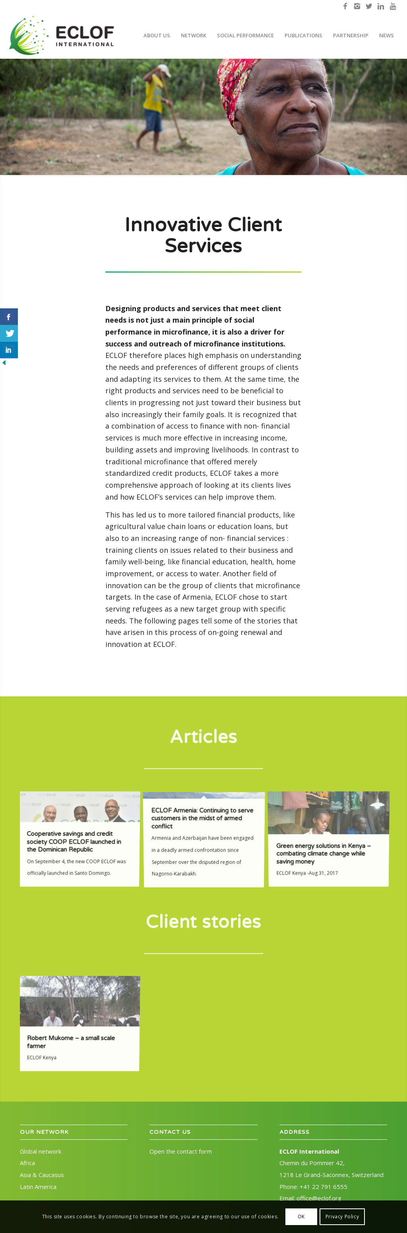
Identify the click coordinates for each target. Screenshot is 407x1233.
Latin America (38, 1187)
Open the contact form (180, 1151)
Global (40, 1151)
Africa (27, 1163)
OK (301, 1216)
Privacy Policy (342, 1216)
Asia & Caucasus (42, 1175)
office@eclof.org (319, 1198)
